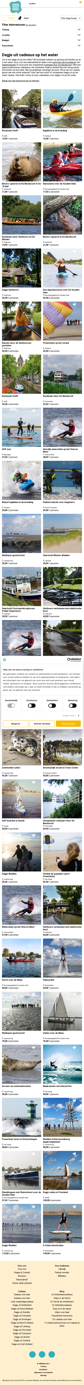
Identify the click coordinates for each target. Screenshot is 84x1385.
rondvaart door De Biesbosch (57, 65)
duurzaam (74, 92)
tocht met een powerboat (64, 62)
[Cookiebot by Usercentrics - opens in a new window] (69, 660)
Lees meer (21, 114)
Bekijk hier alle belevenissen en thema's (20, 81)
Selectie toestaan (42, 723)
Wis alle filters (31, 25)
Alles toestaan (68, 723)
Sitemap (43, 1375)
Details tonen (69, 715)
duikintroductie (9, 65)
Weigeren (15, 723)
